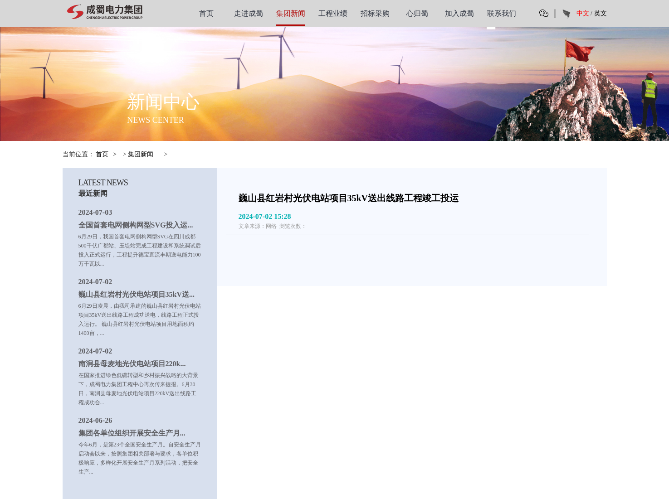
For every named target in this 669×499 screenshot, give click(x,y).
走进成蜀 (248, 13)
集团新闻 (290, 13)
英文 (600, 13)
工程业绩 (332, 13)
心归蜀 (417, 13)
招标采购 (375, 13)
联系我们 (501, 13)
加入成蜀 (459, 13)
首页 (206, 13)
